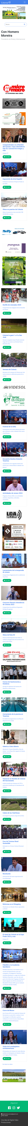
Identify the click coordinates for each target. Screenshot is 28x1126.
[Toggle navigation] (24, 2)
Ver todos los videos (8, 1064)
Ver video (7, 156)
